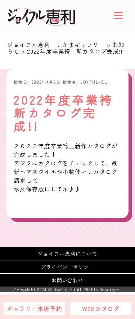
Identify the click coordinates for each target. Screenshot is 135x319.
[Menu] (118, 15)
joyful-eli (94, 82)
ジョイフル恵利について (67, 253)
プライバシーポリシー (68, 266)
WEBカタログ (101, 308)
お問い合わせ (67, 280)
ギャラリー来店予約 (34, 308)
